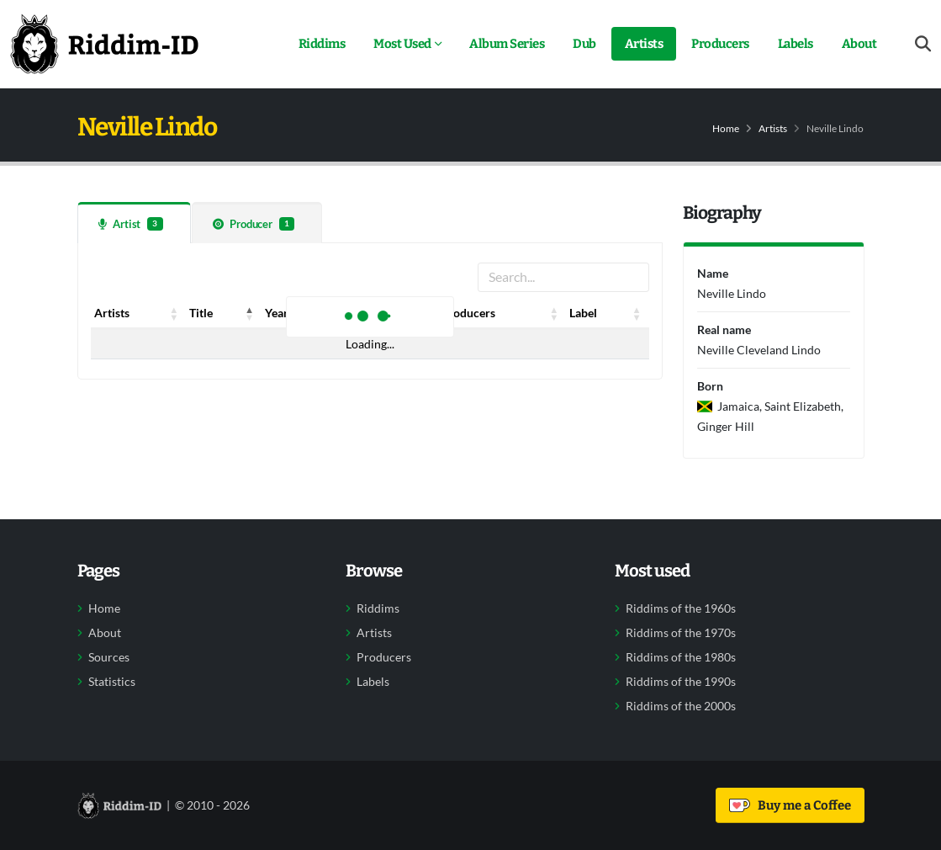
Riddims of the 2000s (681, 706)
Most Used (402, 43)
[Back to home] (104, 43)
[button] (174, 313)
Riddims (322, 43)
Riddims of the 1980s (681, 657)
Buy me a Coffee (790, 805)
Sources (109, 657)
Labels (795, 43)
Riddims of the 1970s (681, 633)
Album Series (506, 43)
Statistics (111, 681)
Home (725, 128)
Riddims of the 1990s (681, 681)
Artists (644, 43)
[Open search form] (923, 44)
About (859, 43)
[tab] (134, 222)
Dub (584, 43)
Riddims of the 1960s (681, 608)
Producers (720, 43)
